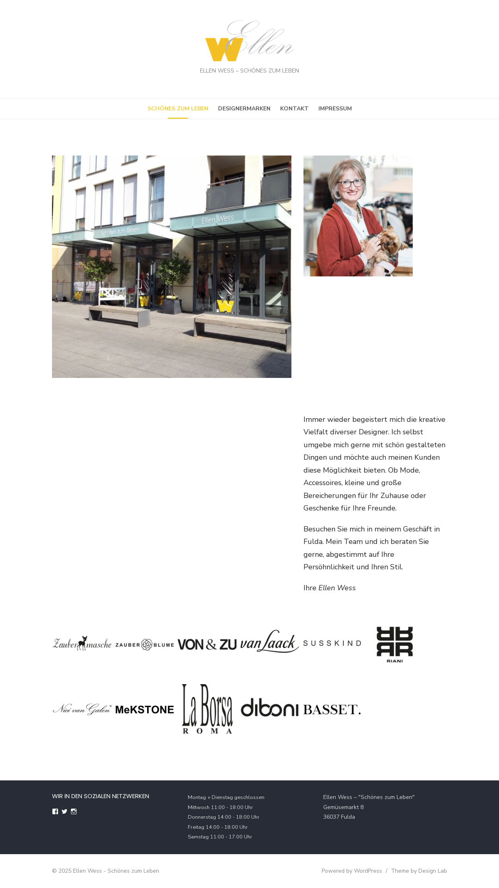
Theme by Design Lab (419, 871)
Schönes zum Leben (178, 108)
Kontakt (294, 108)
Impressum (335, 108)
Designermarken (244, 108)
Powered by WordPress (352, 871)
